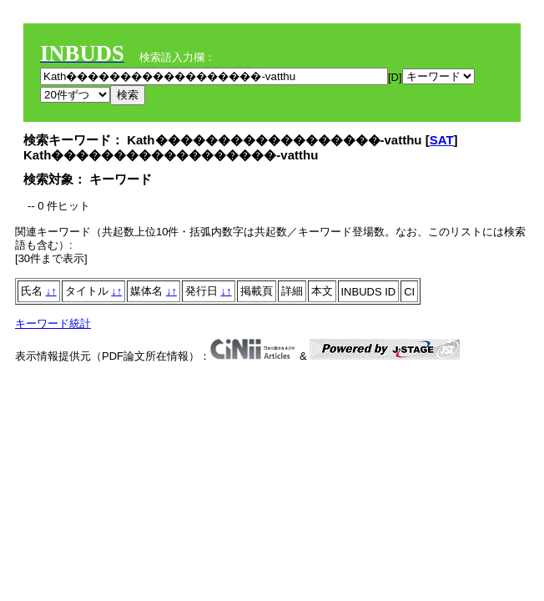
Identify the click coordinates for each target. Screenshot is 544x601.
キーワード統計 (53, 323)
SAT (442, 140)
